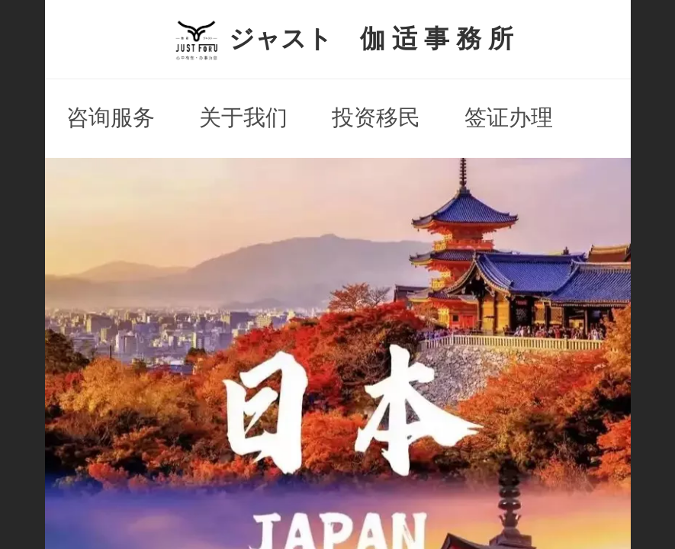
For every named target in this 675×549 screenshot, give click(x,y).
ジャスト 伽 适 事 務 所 (371, 38)
